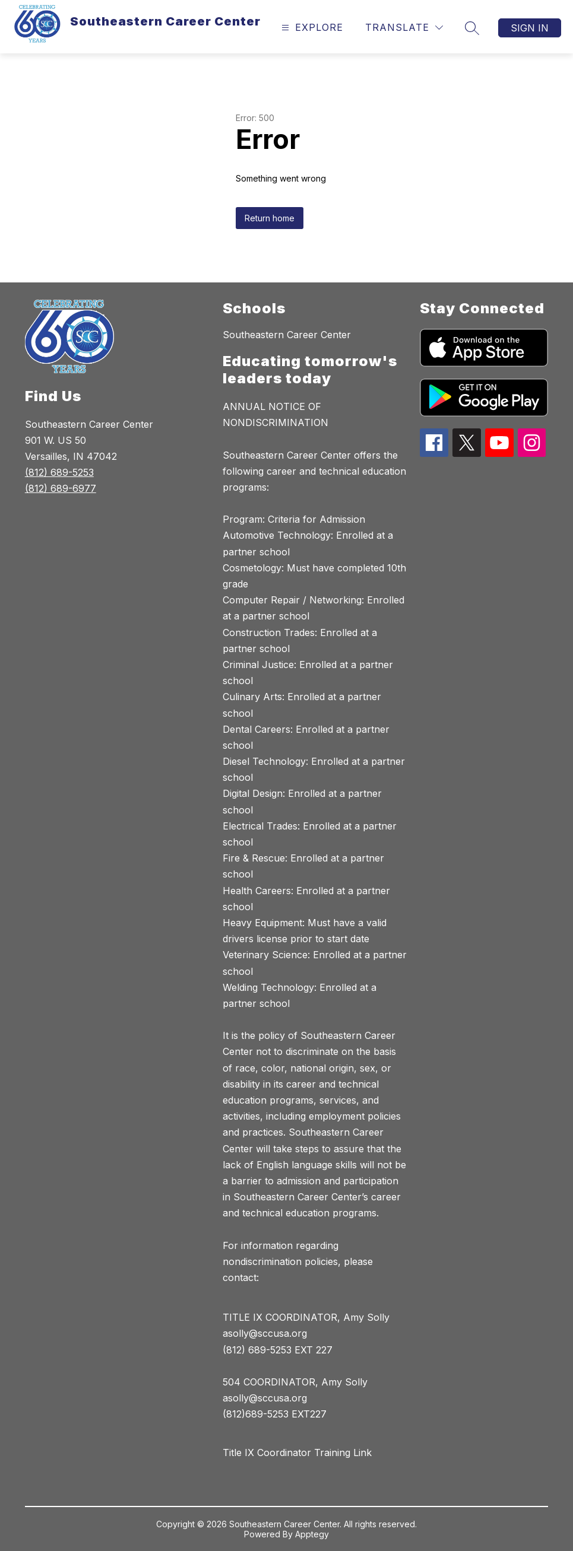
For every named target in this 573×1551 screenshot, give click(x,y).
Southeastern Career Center (287, 335)
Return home (270, 218)
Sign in (530, 28)
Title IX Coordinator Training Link (297, 1452)
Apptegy (312, 1534)
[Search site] (472, 28)
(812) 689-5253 (59, 472)
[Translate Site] (404, 27)
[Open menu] (310, 27)
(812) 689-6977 (60, 488)
